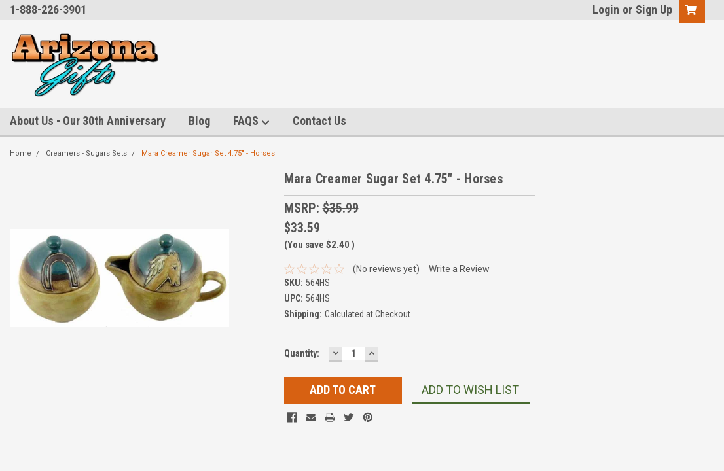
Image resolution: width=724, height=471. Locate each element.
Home (20, 153)
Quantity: (301, 353)
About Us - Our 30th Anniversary (88, 121)
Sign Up (654, 9)
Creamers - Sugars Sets (86, 153)
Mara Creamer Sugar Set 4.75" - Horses (208, 153)
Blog (199, 121)
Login (605, 9)
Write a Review (459, 269)
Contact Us (319, 121)
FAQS (251, 121)
